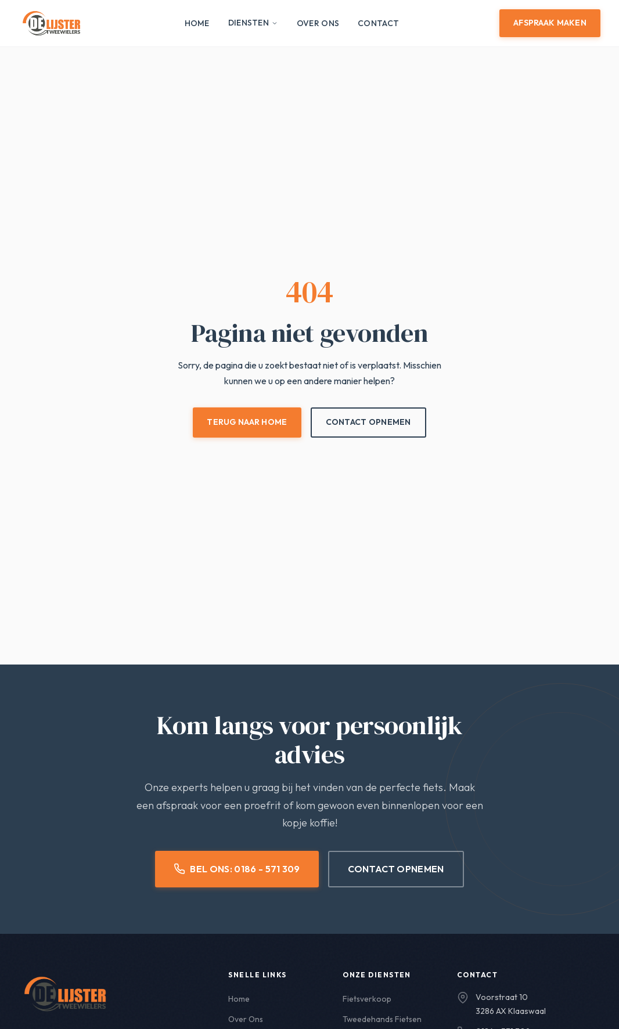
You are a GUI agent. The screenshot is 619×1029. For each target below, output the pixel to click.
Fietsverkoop (367, 999)
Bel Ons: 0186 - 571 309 (237, 869)
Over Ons (318, 23)
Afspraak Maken (549, 22)
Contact (378, 23)
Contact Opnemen (368, 422)
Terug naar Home (247, 422)
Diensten (253, 22)
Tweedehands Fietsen (383, 1019)
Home (197, 23)
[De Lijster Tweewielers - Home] (51, 23)
